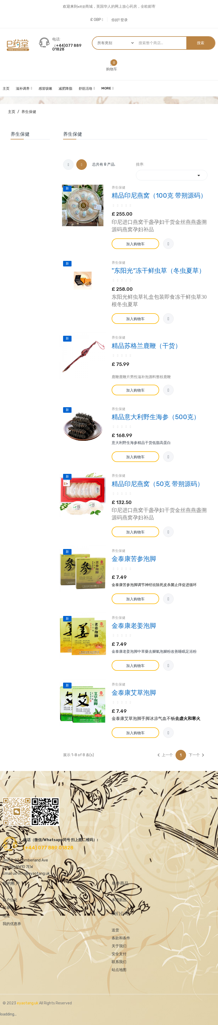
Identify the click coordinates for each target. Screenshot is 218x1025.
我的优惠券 (12, 924)
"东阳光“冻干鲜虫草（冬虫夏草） (158, 270)
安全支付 (119, 954)
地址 (6, 916)
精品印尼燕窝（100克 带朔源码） (159, 195)
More (106, 88)
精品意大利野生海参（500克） (156, 417)
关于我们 (119, 946)
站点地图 (119, 970)
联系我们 (119, 962)
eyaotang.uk (28, 1003)
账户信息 (10, 900)
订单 (6, 908)
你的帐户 (11, 883)
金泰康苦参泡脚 (134, 559)
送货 (115, 930)
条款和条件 (121, 938)
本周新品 (119, 900)
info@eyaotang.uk (34, 873)
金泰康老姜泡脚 (134, 625)
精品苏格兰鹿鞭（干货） (146, 346)
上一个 (164, 755)
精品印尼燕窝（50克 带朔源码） (157, 484)
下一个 (197, 755)
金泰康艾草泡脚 (134, 692)
